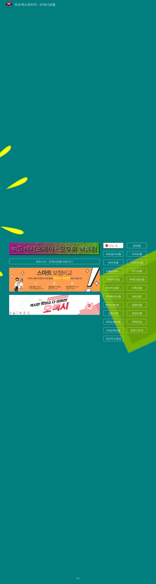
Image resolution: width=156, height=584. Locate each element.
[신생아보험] (137, 262)
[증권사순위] (137, 330)
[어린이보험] (113, 279)
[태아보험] (113, 262)
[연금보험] (137, 313)
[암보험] (137, 245)
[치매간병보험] (137, 279)
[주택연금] (137, 321)
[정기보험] (137, 270)
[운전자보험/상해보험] (113, 287)
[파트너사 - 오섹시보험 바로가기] (54, 261)
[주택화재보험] (113, 296)
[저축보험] (137, 287)
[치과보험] (137, 254)
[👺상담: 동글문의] (113, 245)
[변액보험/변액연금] (113, 304)
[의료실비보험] (113, 254)
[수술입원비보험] (113, 270)
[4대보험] (137, 296)
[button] (78, 578)
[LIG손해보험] (113, 330)
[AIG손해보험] (113, 321)
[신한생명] (113, 313)
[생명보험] (137, 304)
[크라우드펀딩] (113, 338)
